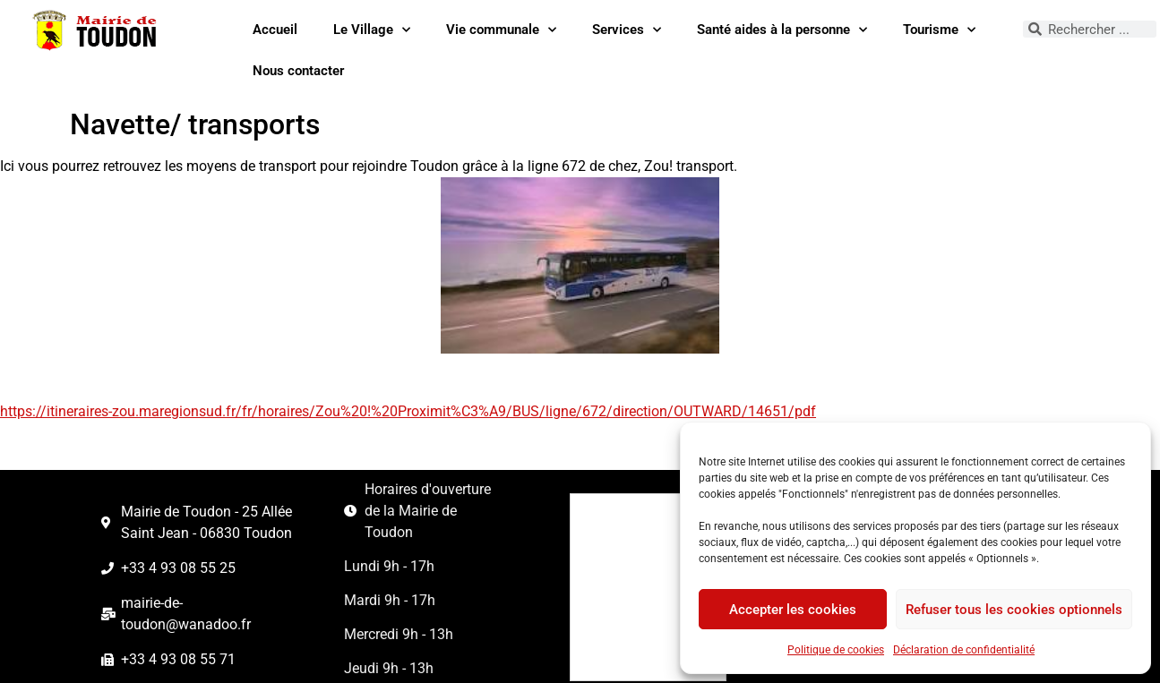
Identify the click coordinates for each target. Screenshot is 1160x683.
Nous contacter (298, 71)
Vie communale (501, 30)
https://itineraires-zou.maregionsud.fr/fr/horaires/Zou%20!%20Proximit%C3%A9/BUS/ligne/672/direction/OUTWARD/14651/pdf (408, 411)
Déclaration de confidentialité (964, 650)
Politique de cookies (835, 650)
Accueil (275, 29)
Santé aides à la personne (782, 30)
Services (626, 30)
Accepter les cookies (792, 610)
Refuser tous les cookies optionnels (1014, 610)
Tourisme (939, 30)
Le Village (371, 30)
